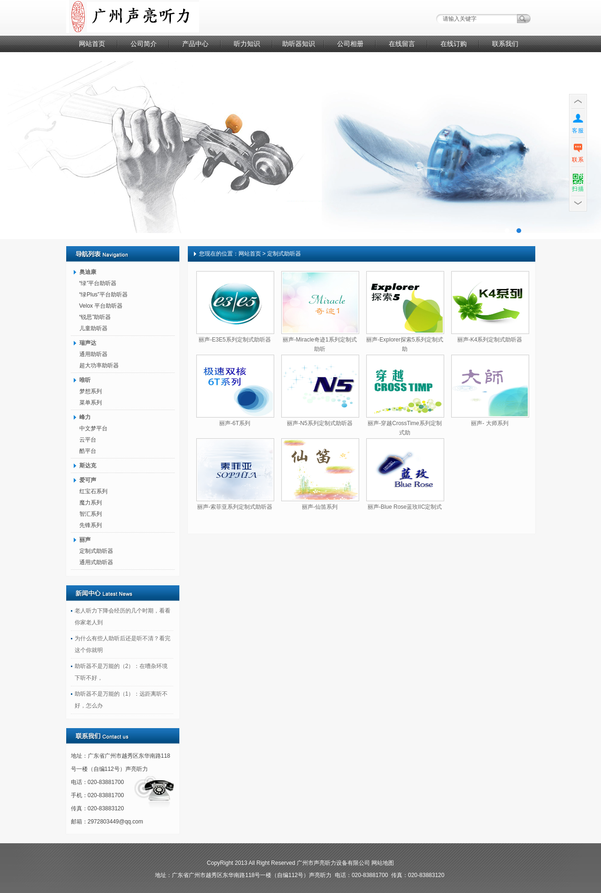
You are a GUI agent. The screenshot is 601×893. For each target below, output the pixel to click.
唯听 (85, 380)
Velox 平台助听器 (101, 306)
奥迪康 (87, 272)
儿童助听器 (93, 328)
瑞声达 (87, 343)
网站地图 (382, 863)
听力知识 (247, 43)
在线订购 (453, 43)
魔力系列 (90, 502)
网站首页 (92, 43)
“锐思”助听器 (95, 317)
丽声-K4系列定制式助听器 (490, 339)
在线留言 (402, 43)
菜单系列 (90, 402)
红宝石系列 (93, 491)
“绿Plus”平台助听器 (103, 294)
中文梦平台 (93, 428)
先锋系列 (90, 525)
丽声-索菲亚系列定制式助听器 (234, 507)
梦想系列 (90, 391)
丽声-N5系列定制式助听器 (319, 423)
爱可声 (87, 480)
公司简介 (144, 43)
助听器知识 (298, 43)
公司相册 (350, 43)
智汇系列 (90, 514)
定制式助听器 (96, 551)
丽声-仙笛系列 (320, 507)
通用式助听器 (96, 562)
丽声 (85, 539)
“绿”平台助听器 (98, 283)
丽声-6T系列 (234, 423)
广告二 (300, 145)
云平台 (87, 439)
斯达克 (87, 465)
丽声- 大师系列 (489, 423)
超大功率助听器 (99, 365)
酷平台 (87, 451)
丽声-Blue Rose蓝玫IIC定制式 (405, 507)
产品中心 (195, 43)
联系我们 (505, 43)
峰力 (85, 417)
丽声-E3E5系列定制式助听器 (234, 339)
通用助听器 (93, 354)
